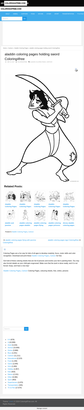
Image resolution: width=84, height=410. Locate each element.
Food (33, 14)
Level (11, 401)
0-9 (9, 339)
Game (10, 364)
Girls (9, 366)
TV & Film (11, 388)
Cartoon (24, 14)
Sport (56, 14)
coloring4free (22, 62)
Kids (9, 372)
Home (5, 48)
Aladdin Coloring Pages (21, 48)
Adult (8, 14)
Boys (9, 353)
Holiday (10, 369)
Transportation (68, 14)
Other (49, 14)
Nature (40, 14)
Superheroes (12, 382)
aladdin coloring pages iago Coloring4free (63, 240)
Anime (10, 350)
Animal (15, 14)
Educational (12, 358)
